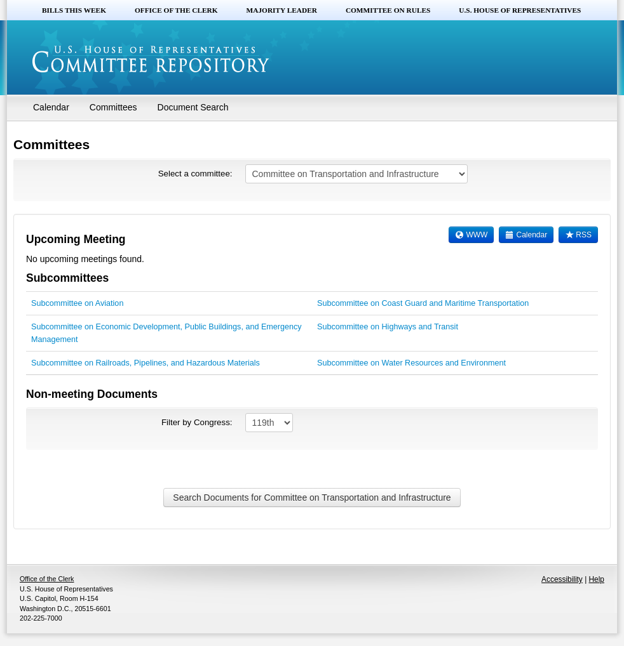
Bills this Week (74, 10)
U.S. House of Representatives (520, 10)
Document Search (193, 107)
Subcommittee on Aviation (77, 303)
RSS (578, 234)
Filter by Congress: (197, 422)
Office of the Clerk (176, 10)
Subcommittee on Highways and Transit (387, 326)
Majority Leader (282, 10)
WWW (471, 234)
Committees (113, 107)
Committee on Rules (388, 10)
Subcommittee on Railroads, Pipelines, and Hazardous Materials (145, 363)
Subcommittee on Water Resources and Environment (411, 363)
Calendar (51, 107)
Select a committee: (195, 173)
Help (596, 579)
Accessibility (562, 579)
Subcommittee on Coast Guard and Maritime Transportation (423, 303)
